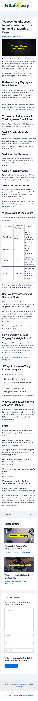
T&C (21, 687)
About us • (8, 684)
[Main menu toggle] (36, 5)
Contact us (15, 684)
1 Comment (7, 552)
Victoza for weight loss (26, 326)
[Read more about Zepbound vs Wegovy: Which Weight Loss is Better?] (18, 535)
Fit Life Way (29, 695)
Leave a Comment (9, 581)
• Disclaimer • (24, 684)
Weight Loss (15, 552)
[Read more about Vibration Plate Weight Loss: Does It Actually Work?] (18, 565)
